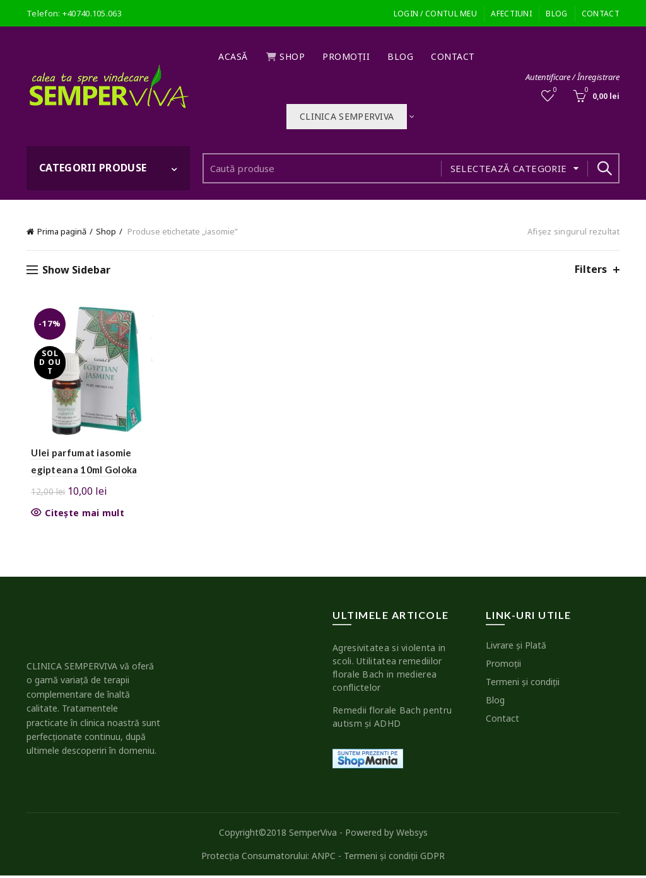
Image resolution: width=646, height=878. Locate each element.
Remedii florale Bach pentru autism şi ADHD (392, 718)
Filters (591, 269)
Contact (601, 13)
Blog (556, 13)
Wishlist (554, 90)
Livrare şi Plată (516, 647)
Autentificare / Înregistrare (573, 77)
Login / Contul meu (435, 13)
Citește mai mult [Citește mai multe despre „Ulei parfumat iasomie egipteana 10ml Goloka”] (80, 515)
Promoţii (346, 56)
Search (604, 168)
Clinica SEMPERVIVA (347, 116)
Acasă (233, 56)
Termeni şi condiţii (523, 684)
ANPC (324, 858)
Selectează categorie (508, 168)
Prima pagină (61, 231)
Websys (412, 834)
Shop (285, 56)
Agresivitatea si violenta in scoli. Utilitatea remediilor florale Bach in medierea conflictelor (388, 669)
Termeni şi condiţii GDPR (394, 858)
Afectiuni (511, 13)
